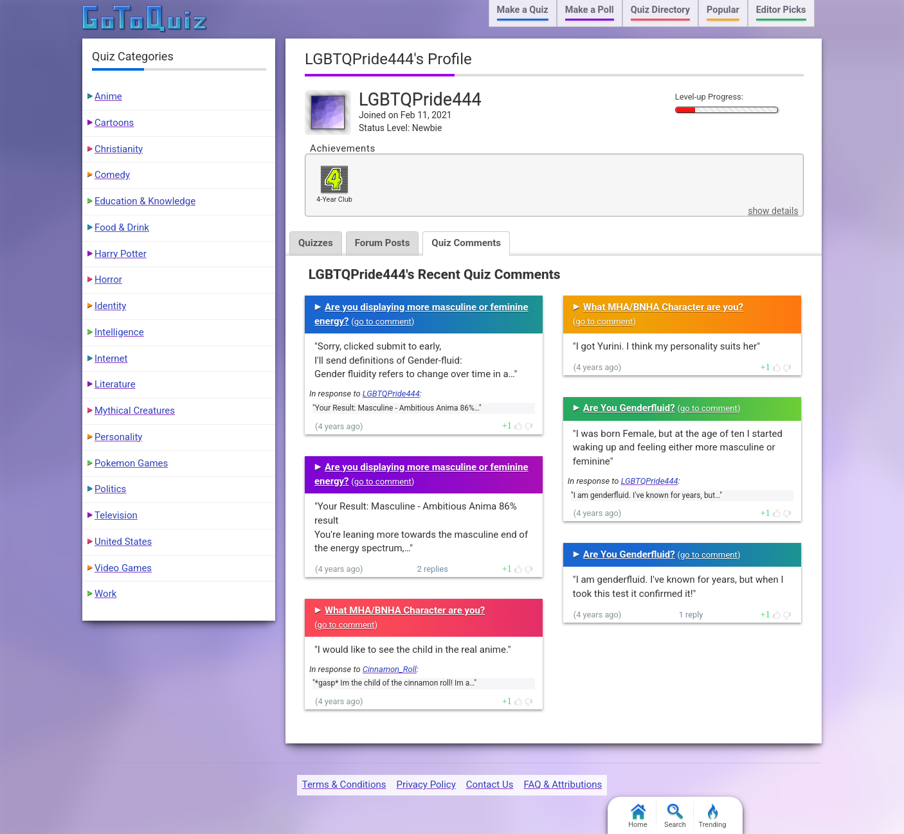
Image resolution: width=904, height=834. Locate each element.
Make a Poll (589, 9)
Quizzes (315, 243)
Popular (723, 9)
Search (675, 816)
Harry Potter (121, 254)
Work (105, 593)
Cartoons (114, 123)
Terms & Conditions (344, 784)
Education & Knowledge (145, 201)
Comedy (112, 175)
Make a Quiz (522, 9)
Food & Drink (122, 227)
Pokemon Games (131, 463)
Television (116, 515)
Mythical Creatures (135, 410)
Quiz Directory (660, 9)
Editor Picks (781, 9)
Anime (108, 96)
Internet (111, 358)
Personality (118, 437)
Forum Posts (382, 243)
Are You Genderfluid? (629, 408)
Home (637, 816)
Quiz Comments (466, 243)
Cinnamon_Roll (390, 669)
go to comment (382, 321)
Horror (108, 279)
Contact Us (490, 784)
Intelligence (119, 332)
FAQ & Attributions (562, 784)
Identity (110, 306)
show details (773, 211)
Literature (115, 384)
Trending (713, 816)
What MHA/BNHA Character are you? (405, 610)
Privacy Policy (425, 784)
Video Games (123, 568)
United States (123, 541)
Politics (110, 489)
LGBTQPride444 (391, 393)
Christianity (119, 149)
